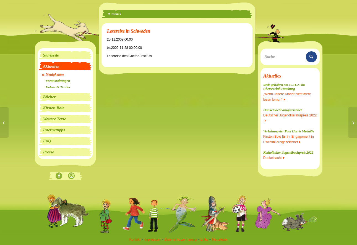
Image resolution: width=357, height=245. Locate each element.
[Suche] (290, 56)
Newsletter (220, 239)
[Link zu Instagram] (71, 176)
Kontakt (134, 239)
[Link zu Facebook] (59, 176)
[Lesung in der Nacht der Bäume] (352, 122)
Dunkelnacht (274, 158)
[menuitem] (65, 55)
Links (204, 239)
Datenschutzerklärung (181, 239)
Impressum (152, 239)
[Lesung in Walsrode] (4, 122)
